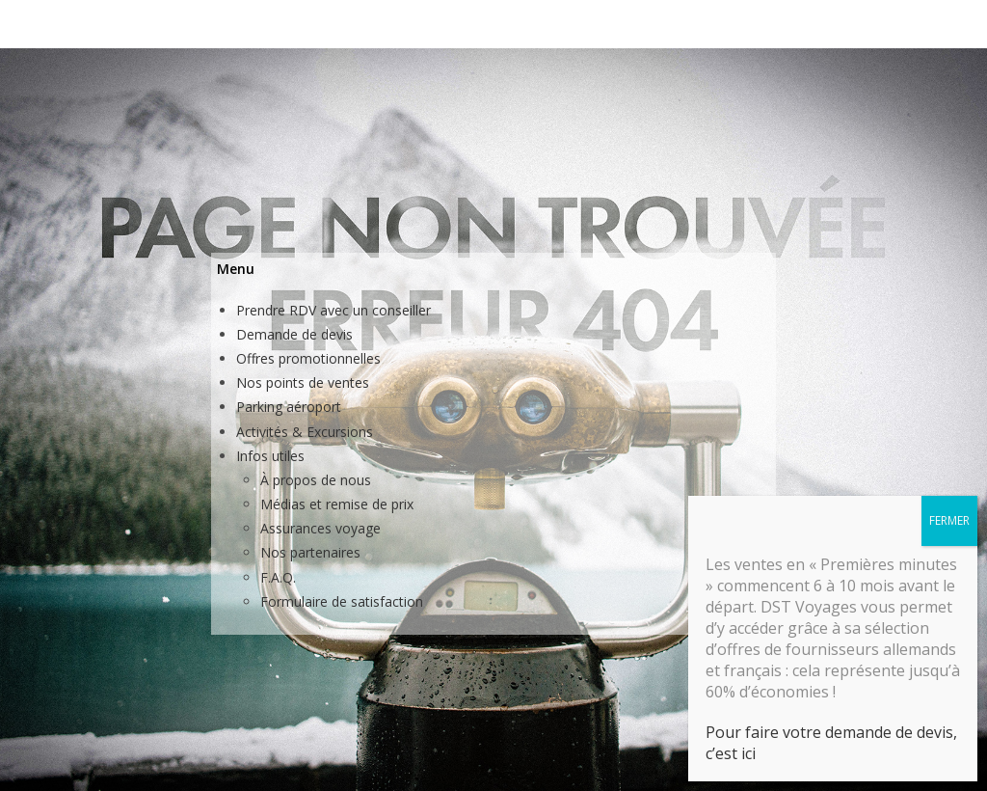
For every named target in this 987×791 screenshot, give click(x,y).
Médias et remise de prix (336, 504)
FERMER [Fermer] (949, 424)
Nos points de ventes (302, 382)
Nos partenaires (310, 552)
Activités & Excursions (304, 432)
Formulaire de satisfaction (341, 601)
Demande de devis (294, 334)
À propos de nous (315, 480)
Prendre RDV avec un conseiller (333, 310)
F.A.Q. (278, 577)
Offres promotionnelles (308, 358)
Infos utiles (270, 456)
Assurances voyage (320, 528)
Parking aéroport (288, 406)
